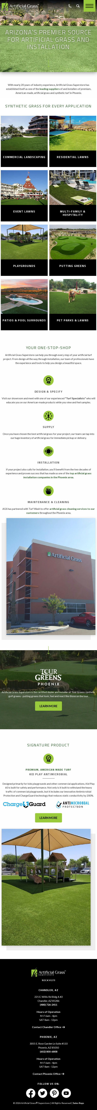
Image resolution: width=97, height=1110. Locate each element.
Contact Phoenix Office (48, 1073)
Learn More (48, 818)
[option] (48, 576)
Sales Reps (78, 1103)
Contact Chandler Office (48, 1027)
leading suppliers (50, 88)
